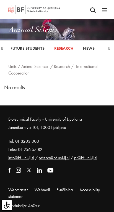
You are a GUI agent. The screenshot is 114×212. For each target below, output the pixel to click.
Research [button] (63, 48)
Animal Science (34, 66)
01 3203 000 (27, 141)
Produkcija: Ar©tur (24, 206)
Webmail (42, 190)
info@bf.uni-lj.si (21, 158)
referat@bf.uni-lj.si (54, 158)
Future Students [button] (28, 48)
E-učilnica (64, 190)
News (89, 48)
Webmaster (18, 190)
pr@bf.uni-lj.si (85, 158)
